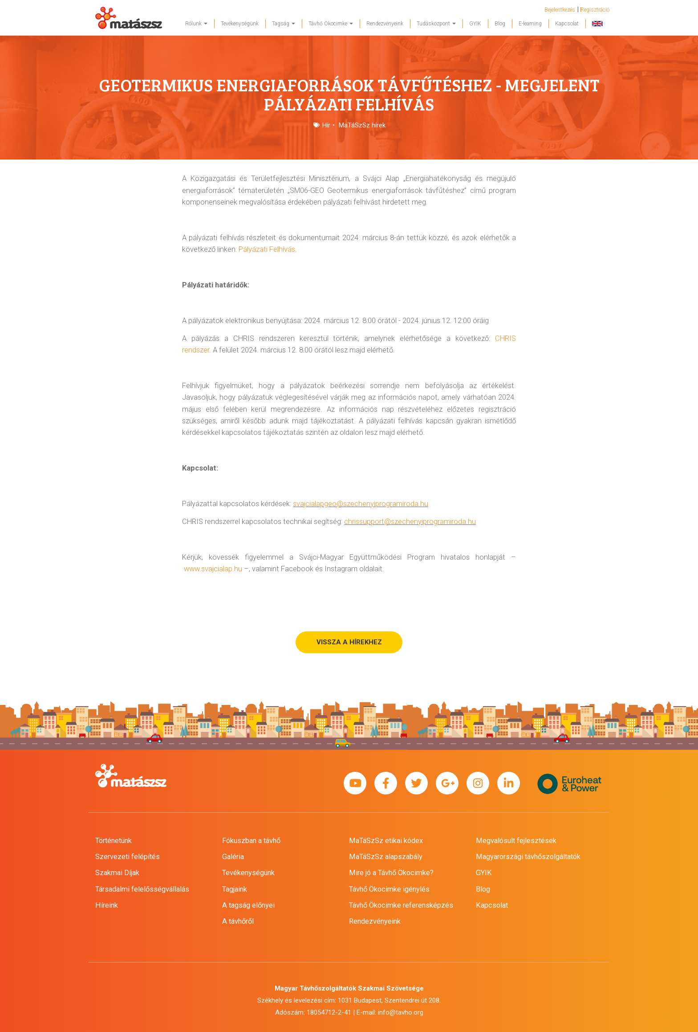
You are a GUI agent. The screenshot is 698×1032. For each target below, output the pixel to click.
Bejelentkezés (559, 10)
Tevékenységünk (240, 23)
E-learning (530, 23)
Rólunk (196, 23)
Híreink (106, 905)
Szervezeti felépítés (127, 856)
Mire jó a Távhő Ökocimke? (391, 872)
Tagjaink (234, 889)
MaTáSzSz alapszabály (385, 856)
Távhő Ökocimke (330, 23)
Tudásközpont (436, 23)
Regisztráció (594, 10)
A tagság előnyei (248, 905)
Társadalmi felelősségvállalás (142, 889)
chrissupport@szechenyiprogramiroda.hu (410, 521)
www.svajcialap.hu (213, 569)
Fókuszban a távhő (251, 840)
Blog (500, 23)
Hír (326, 125)
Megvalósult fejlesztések (516, 840)
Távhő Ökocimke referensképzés (401, 905)
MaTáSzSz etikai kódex (386, 840)
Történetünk (113, 840)
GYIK (475, 23)
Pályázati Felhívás (267, 249)
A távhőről (238, 921)
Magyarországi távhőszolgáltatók (528, 856)
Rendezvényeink (384, 23)
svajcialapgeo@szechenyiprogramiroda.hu (360, 504)
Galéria (233, 856)
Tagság (283, 23)
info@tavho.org (400, 1012)
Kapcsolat (567, 23)
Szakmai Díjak (117, 872)
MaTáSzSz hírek (362, 125)
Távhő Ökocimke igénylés (389, 889)
